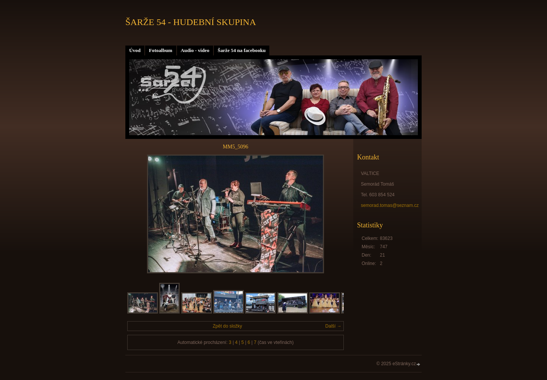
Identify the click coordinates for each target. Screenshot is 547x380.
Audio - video (195, 50)
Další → (333, 326)
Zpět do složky (227, 326)
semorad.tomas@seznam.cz (390, 205)
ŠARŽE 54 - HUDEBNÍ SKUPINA (190, 22)
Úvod (135, 50)
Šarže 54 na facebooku (242, 50)
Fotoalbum (160, 50)
